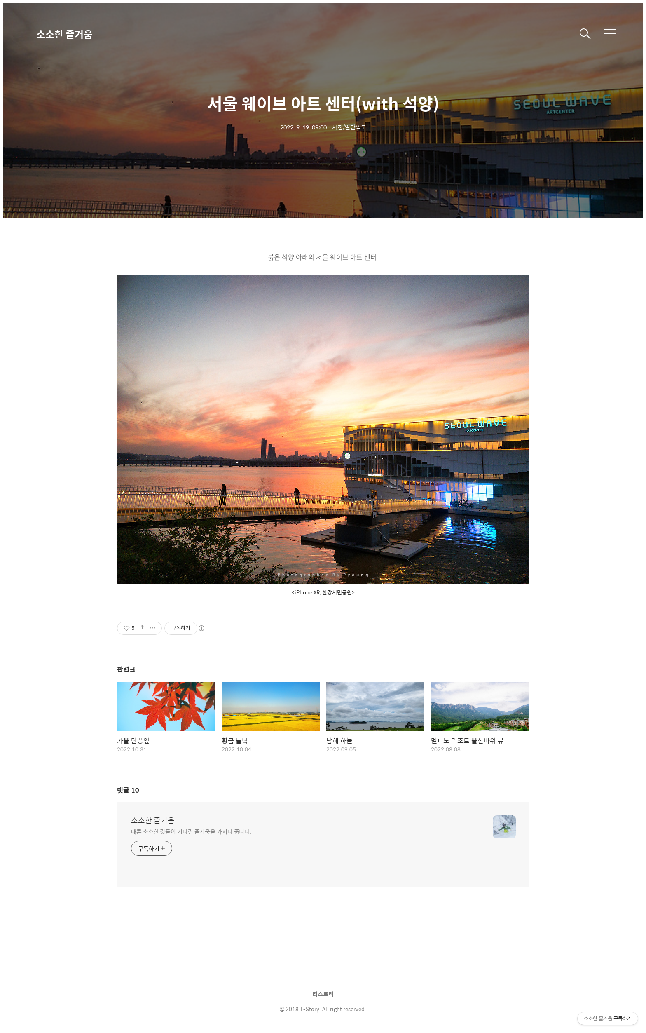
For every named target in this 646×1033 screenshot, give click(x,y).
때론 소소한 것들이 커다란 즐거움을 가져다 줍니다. (191, 831)
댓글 (128, 790)
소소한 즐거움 (64, 34)
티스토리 (323, 993)
